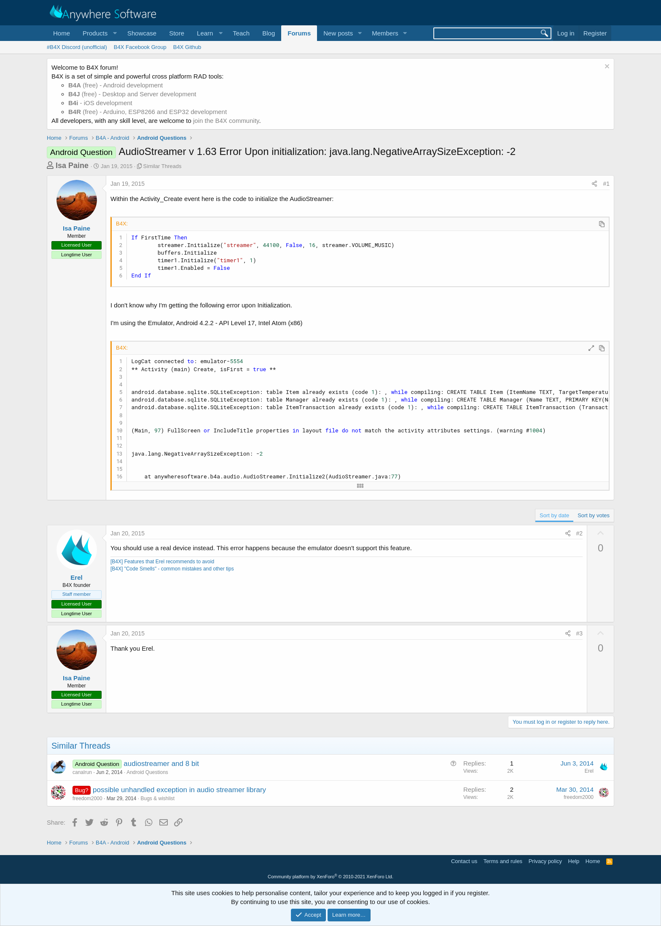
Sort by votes (594, 515)
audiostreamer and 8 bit (161, 764)
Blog (268, 33)
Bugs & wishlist (157, 798)
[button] (98, 33)
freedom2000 (87, 798)
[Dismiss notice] (606, 67)
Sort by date (554, 515)
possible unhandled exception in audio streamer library (179, 790)
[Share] (594, 184)
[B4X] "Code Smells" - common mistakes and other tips (172, 569)
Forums (299, 33)
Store (176, 33)
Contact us (464, 861)
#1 (606, 183)
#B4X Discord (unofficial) (77, 47)
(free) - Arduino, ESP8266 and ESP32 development (147, 111)
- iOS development (100, 102)
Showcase (141, 33)
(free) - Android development (115, 85)
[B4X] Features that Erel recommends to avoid (162, 562)
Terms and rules (503, 861)
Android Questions (147, 772)
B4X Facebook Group (140, 47)
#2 (579, 533)
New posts (338, 33)
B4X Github (187, 47)
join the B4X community (226, 120)
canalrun (82, 772)
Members (385, 33)
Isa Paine (72, 165)
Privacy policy (545, 861)
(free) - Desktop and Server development (132, 94)
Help (574, 861)
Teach (241, 33)
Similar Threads (162, 166)
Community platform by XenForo (330, 876)
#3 (579, 633)
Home (61, 33)
